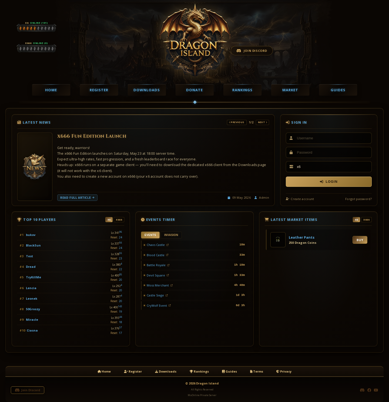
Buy (360, 240)
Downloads (146, 89)
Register (99, 89)
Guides (338, 89)
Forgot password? (358, 199)
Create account (300, 199)
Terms (256, 371)
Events (150, 235)
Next (262, 122)
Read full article (77, 198)
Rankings (242, 89)
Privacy (283, 371)
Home (51, 89)
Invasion (171, 235)
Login (329, 182)
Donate (194, 89)
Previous (236, 122)
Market (290, 89)
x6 (109, 219)
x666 (119, 219)
